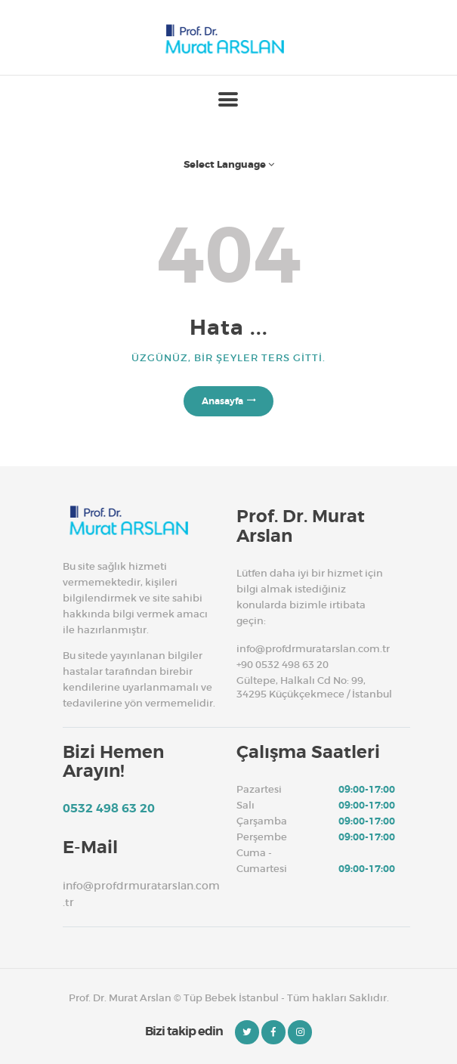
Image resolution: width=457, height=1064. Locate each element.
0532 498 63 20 (109, 808)
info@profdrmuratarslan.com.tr (313, 648)
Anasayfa (222, 401)
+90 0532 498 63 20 (282, 664)
